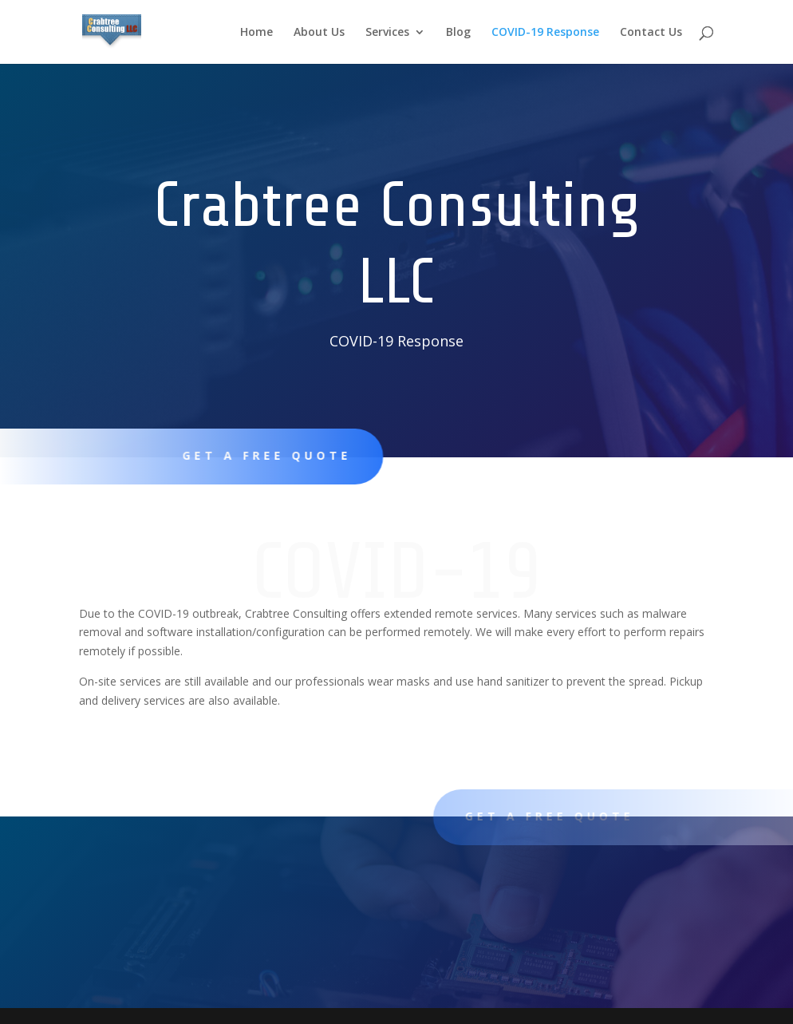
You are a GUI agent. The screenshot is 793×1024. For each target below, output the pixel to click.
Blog (458, 32)
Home (256, 32)
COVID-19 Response (545, 32)
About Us (319, 32)
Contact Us (651, 32)
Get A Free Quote (260, 455)
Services (387, 32)
